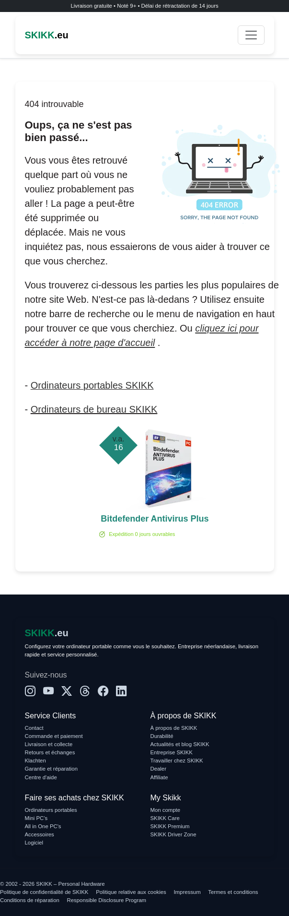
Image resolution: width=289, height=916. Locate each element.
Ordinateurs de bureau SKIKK (94, 409)
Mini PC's (36, 818)
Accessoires (39, 834)
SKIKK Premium (170, 826)
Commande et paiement (54, 736)
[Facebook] (103, 692)
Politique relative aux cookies (131, 892)
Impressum (186, 892)
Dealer (158, 769)
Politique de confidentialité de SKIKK (44, 892)
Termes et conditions (233, 892)
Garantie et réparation (51, 769)
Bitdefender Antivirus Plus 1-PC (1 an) (154, 519)
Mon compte (165, 810)
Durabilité (161, 736)
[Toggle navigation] (251, 35)
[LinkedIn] (121, 692)
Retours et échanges (50, 752)
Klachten (35, 760)
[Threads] (85, 692)
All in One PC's (43, 826)
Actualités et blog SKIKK (179, 744)
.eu (47, 35)
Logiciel (34, 842)
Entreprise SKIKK (171, 752)
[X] (66, 692)
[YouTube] (48, 692)
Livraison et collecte (49, 744)
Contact (34, 728)
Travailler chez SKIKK (176, 760)
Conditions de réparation (29, 900)
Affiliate (159, 777)
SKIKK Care (165, 818)
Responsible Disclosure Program (106, 900)
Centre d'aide (41, 777)
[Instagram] (30, 692)
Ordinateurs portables (51, 810)
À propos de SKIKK (173, 728)
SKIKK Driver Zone (173, 834)
